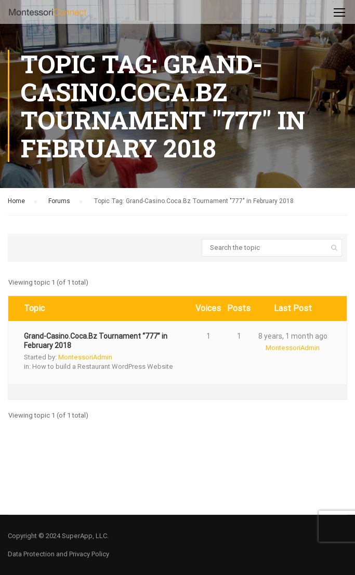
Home (16, 201)
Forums (59, 201)
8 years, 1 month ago (292, 336)
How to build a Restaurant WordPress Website (102, 366)
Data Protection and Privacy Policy (58, 554)
